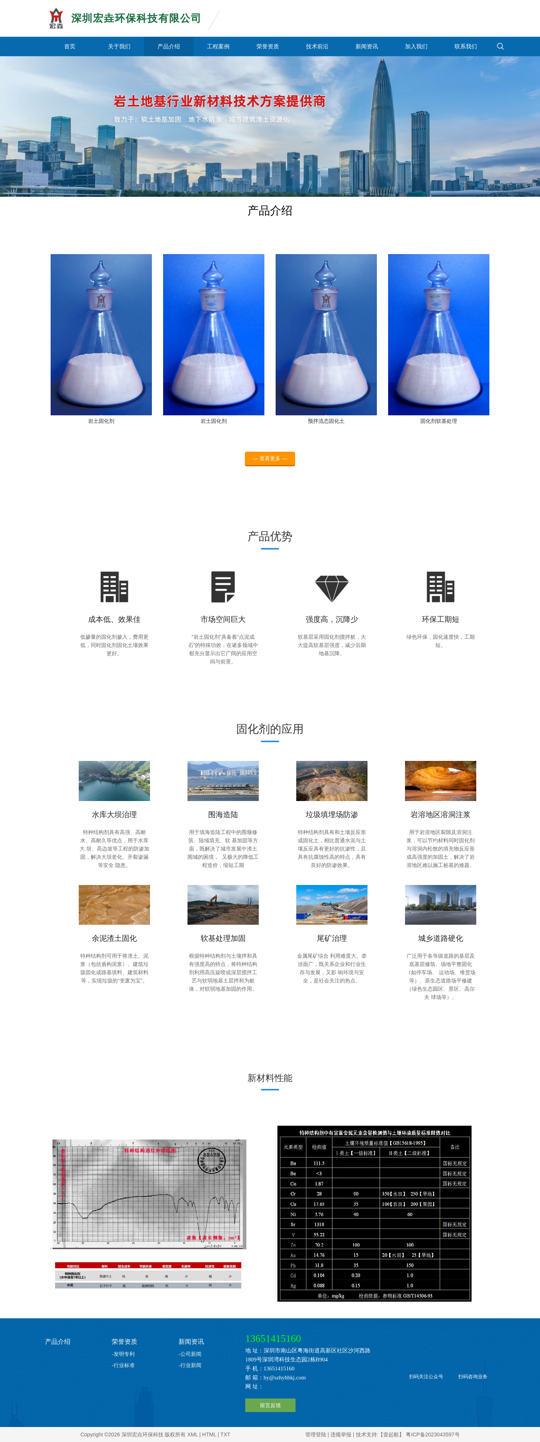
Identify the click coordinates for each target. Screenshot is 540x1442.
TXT (225, 1435)
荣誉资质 (267, 46)
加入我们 (416, 46)
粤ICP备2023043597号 (432, 1435)
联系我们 (465, 46)
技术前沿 (317, 46)
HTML (209, 1435)
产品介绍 (169, 46)
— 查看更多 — (270, 465)
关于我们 (119, 46)
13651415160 (273, 1338)
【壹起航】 (391, 1435)
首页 (69, 46)
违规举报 (340, 1435)
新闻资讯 (367, 46)
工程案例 (218, 46)
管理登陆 (315, 1435)
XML (192, 1435)
